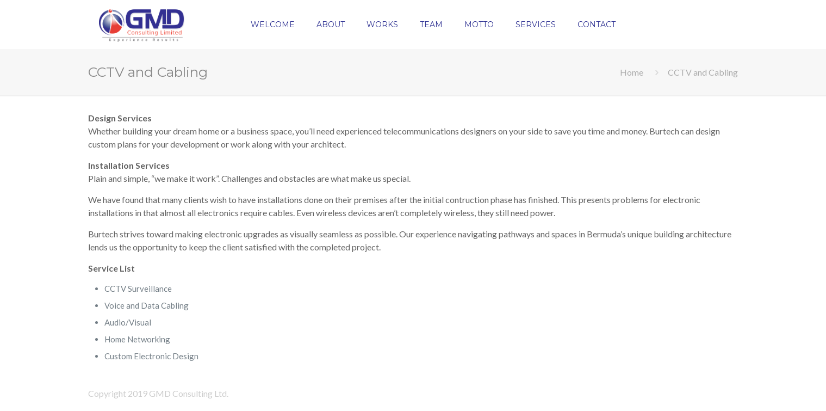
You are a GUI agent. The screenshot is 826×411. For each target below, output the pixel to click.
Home (631, 72)
